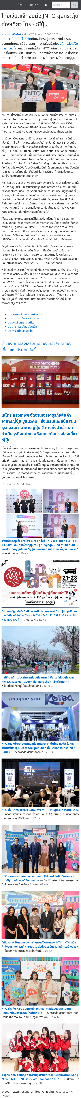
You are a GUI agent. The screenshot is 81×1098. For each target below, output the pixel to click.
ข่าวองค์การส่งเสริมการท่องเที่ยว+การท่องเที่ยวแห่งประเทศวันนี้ (37, 346)
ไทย (20, 5)
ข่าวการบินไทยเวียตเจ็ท (20, 331)
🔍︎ (74, 5)
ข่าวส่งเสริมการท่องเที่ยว (21, 323)
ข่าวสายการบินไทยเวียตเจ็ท (22, 327)
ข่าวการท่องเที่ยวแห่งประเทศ (23, 318)
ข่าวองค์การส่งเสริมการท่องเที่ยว (25, 314)
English (33, 5)
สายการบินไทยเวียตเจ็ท (16, 39)
